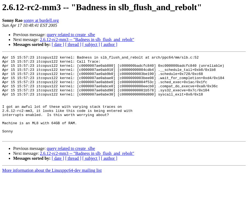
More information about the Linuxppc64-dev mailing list (52, 186)
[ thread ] (73, 44)
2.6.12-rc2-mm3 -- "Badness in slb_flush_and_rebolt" (87, 39)
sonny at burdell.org (41, 20)
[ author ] (109, 44)
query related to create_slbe (71, 34)
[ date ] (58, 44)
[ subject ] (91, 44)
